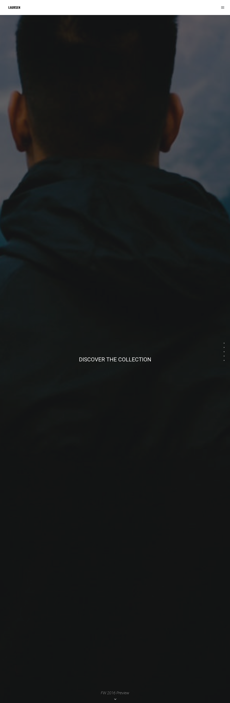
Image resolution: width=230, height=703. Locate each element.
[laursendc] (14, 7)
